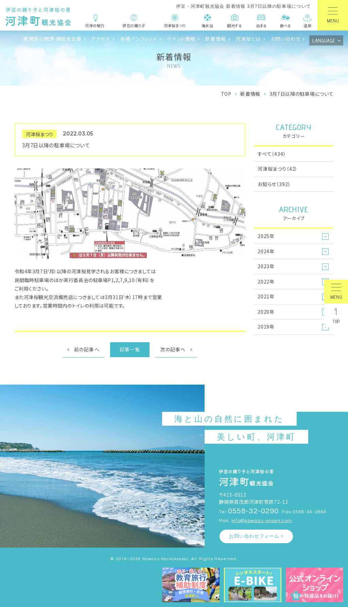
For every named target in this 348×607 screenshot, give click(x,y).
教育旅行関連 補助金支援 (52, 38)
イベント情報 (181, 38)
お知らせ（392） (274, 184)
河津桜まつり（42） (278, 168)
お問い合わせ (286, 38)
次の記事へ (173, 349)
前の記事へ (87, 349)
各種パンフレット (138, 38)
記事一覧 (130, 349)
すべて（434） (272, 153)
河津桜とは (248, 38)
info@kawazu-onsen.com (261, 520)
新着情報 (215, 38)
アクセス (100, 38)
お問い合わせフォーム (254, 536)
